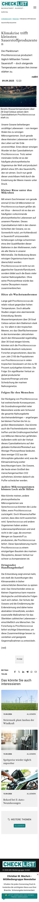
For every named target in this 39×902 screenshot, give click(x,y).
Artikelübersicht (6, 19)
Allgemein (16, 19)
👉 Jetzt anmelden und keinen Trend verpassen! (19, 896)
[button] (3, 898)
